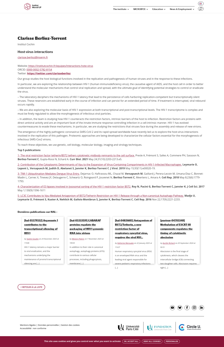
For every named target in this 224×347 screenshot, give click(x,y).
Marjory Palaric (78, 239)
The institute (119, 9)
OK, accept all (131, 341)
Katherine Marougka (125, 243)
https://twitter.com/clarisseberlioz (49, 73)
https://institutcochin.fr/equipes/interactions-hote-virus (60, 66)
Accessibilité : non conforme (33, 328)
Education (157, 9)
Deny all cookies (152, 341)
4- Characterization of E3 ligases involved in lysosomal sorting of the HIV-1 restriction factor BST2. (74, 186)
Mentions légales (28, 325)
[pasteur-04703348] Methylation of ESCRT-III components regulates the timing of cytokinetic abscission (176, 229)
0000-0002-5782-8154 (39, 69)
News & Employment (181, 9)
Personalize (172, 341)
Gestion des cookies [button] (70, 325)
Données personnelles (48, 325)
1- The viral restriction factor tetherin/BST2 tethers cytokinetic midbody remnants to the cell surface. (76, 155)
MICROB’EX (139, 9)
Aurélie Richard (169, 243)
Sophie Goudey (33, 239)
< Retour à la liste (31, 287)
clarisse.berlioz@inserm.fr (33, 57)
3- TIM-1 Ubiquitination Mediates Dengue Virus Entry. (49, 173)
